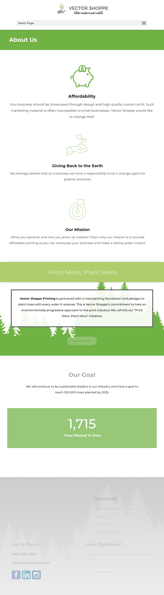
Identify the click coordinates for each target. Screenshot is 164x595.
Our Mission (75, 229)
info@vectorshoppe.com (32, 563)
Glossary (101, 517)
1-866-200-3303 (25, 554)
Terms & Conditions (108, 533)
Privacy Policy (105, 525)
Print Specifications (109, 510)
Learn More (81, 340)
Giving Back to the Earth (75, 165)
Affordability (80, 96)
